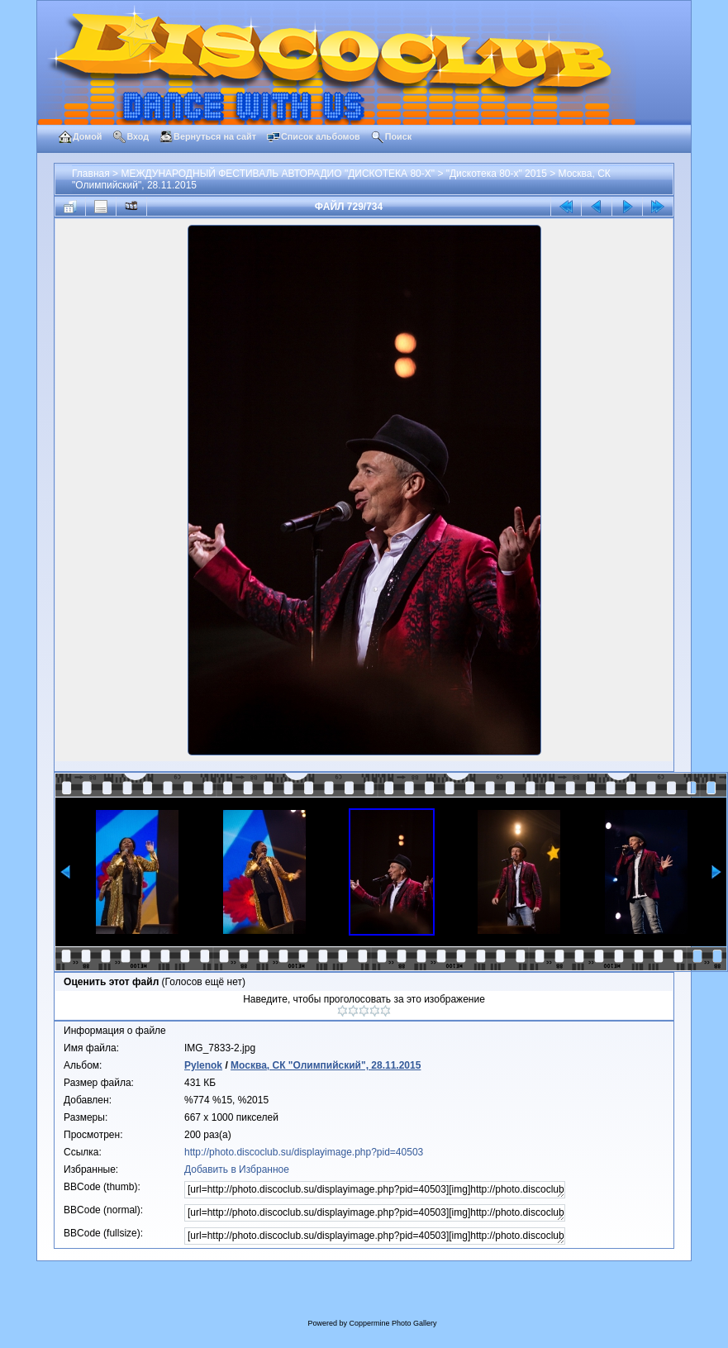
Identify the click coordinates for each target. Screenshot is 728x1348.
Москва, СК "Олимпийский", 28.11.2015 (326, 1065)
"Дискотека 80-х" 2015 (496, 173)
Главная (91, 173)
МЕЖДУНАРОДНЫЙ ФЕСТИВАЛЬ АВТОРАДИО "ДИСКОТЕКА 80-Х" (278, 173)
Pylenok (203, 1065)
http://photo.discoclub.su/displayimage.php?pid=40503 (303, 1152)
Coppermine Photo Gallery (392, 1323)
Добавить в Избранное (236, 1169)
